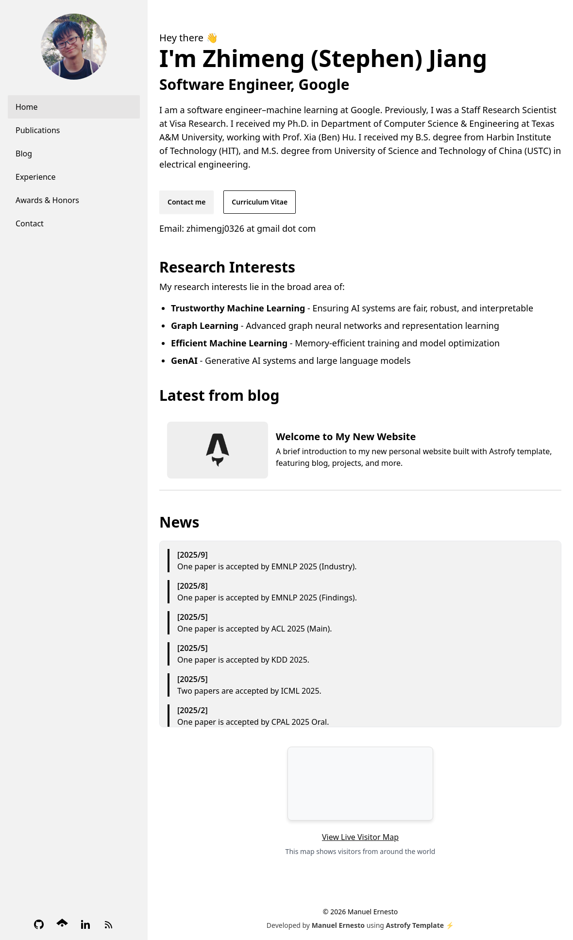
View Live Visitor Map (360, 837)
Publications (38, 130)
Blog (24, 153)
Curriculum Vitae (259, 201)
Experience (36, 176)
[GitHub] (39, 924)
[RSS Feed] (109, 924)
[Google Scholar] (62, 924)
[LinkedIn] (85, 924)
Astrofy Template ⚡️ (420, 925)
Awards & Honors (47, 200)
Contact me (186, 201)
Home (27, 107)
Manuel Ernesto (338, 925)
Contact (30, 223)
